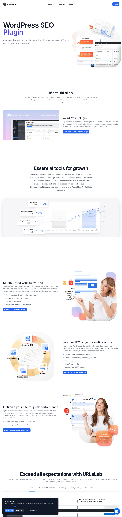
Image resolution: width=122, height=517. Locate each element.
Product (50, 4)
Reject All (19, 510)
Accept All (9, 510)
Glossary (62, 4)
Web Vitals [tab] (89, 488)
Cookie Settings (31, 510)
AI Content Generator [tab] (47, 488)
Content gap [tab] (63, 488)
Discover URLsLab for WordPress (75, 372)
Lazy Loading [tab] (76, 488)
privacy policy (14, 506)
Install (116, 4)
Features (72, 4)
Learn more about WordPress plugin (76, 131)
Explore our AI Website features (15, 309)
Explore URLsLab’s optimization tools (16, 430)
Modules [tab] (32, 488)
